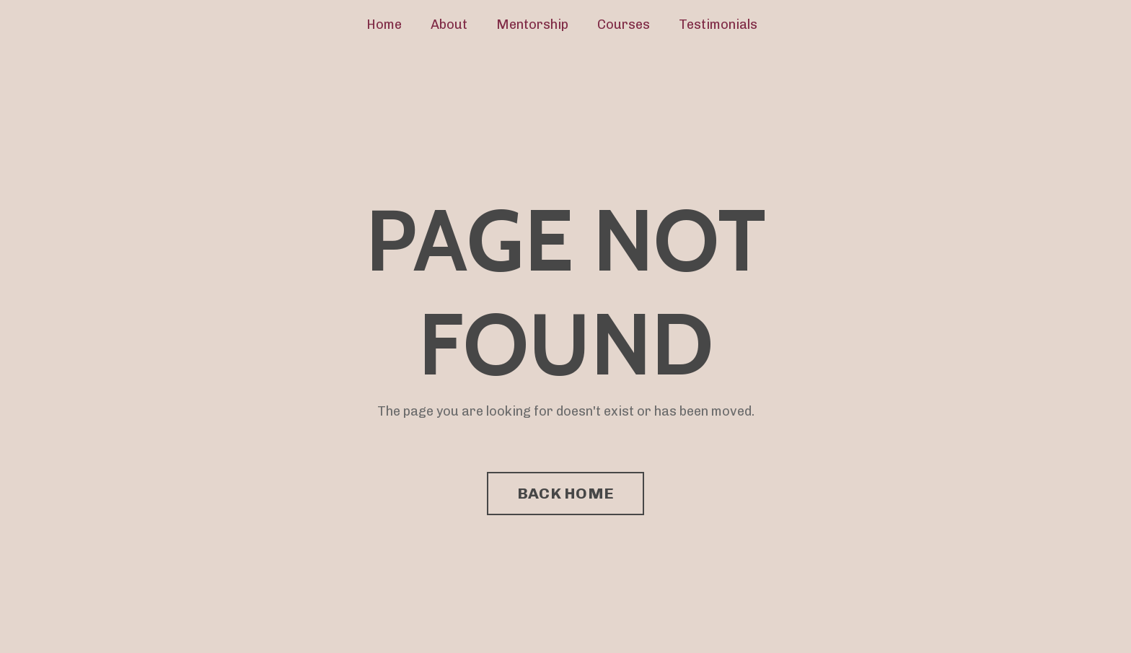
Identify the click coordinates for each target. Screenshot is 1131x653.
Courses (623, 24)
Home (384, 24)
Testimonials (718, 24)
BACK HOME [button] (565, 493)
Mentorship (532, 24)
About (449, 24)
